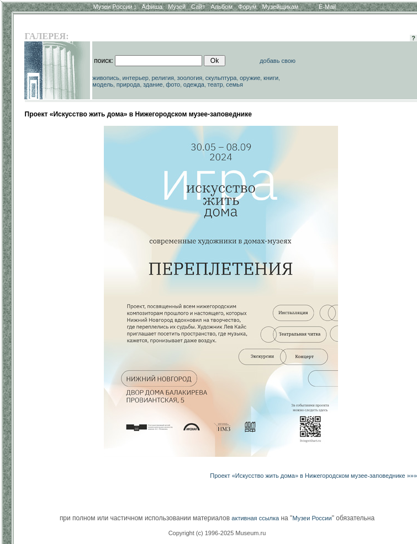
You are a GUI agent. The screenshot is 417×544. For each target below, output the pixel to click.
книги (270, 77)
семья (234, 84)
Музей (177, 6)
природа (128, 84)
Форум (247, 6)
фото (173, 84)
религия (163, 77)
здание (153, 84)
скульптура (221, 77)
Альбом (222, 6)
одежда (193, 84)
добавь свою (277, 60)
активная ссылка (255, 518)
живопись (105, 77)
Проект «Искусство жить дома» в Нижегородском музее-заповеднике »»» (313, 475)
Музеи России (114, 6)
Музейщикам (280, 6)
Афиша (152, 6)
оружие (250, 77)
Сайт (198, 6)
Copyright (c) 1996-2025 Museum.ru (217, 533)
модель (102, 84)
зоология (190, 77)
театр (215, 84)
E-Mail (327, 6)
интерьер (136, 77)
